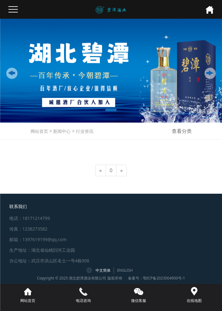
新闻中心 (61, 131)
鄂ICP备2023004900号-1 (164, 278)
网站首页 (39, 131)
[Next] (121, 170)
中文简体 (103, 270)
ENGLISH (125, 270)
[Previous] (100, 170)
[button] (11, 73)
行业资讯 (84, 131)
